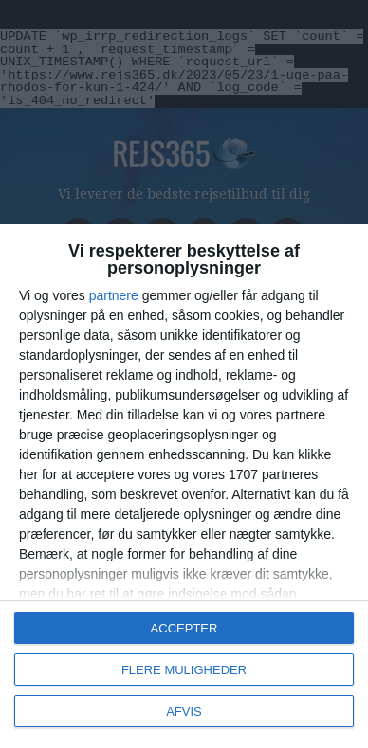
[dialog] (184, 486)
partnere (113, 295)
